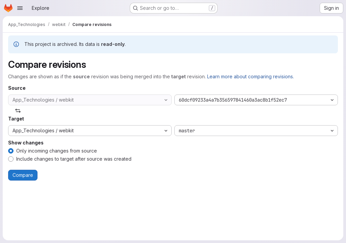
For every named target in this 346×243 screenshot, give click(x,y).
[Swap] (18, 110)
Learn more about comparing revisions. (250, 76)
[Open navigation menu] (20, 8)
